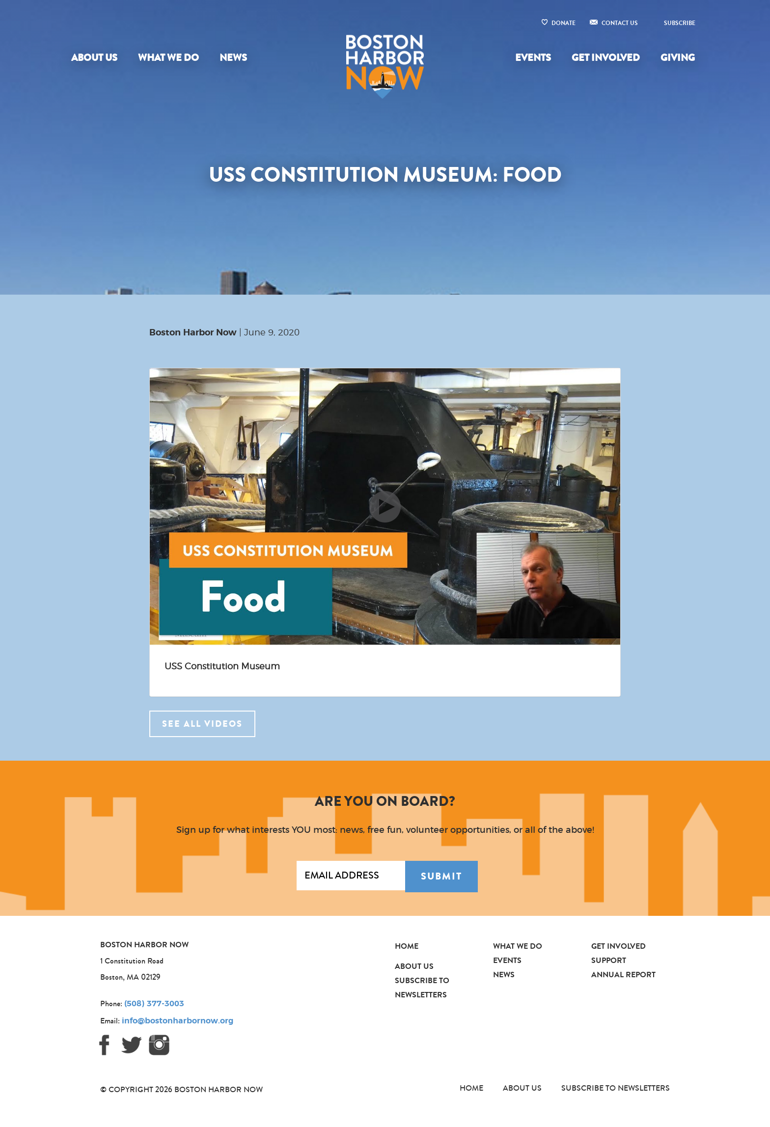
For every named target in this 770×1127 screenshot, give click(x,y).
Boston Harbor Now (193, 333)
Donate (563, 23)
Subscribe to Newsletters (615, 1088)
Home (406, 946)
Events (533, 58)
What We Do (168, 58)
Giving (677, 58)
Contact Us (620, 23)
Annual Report (623, 974)
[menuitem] (96, 58)
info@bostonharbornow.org (177, 1021)
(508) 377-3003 (154, 1004)
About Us (94, 58)
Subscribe (679, 23)
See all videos (202, 723)
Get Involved (606, 58)
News (233, 58)
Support (608, 960)
